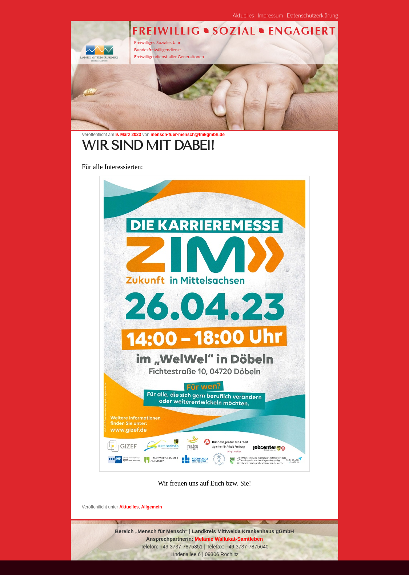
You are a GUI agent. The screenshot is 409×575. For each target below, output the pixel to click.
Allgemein (151, 507)
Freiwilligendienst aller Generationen (169, 56)
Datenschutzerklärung (312, 15)
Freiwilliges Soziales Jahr (157, 42)
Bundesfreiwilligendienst (157, 49)
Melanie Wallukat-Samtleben (229, 539)
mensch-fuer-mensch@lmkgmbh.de (188, 134)
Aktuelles (243, 15)
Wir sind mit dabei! (148, 145)
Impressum (270, 15)
